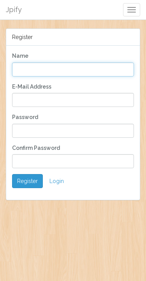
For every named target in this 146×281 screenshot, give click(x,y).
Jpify (14, 9)
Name (20, 56)
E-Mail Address (31, 87)
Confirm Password (36, 148)
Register (27, 181)
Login (56, 181)
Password (25, 117)
